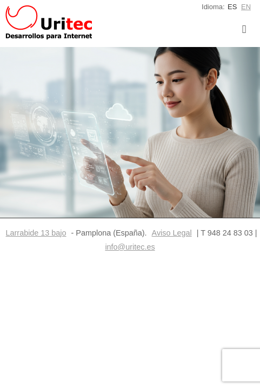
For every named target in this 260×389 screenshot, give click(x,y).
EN (246, 7)
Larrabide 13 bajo (36, 233)
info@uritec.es (130, 247)
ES (232, 7)
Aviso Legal (172, 233)
